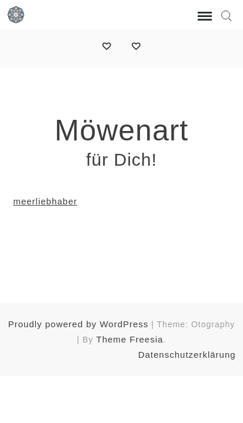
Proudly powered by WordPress (78, 324)
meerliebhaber (45, 201)
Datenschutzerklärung (187, 355)
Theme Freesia (130, 339)
